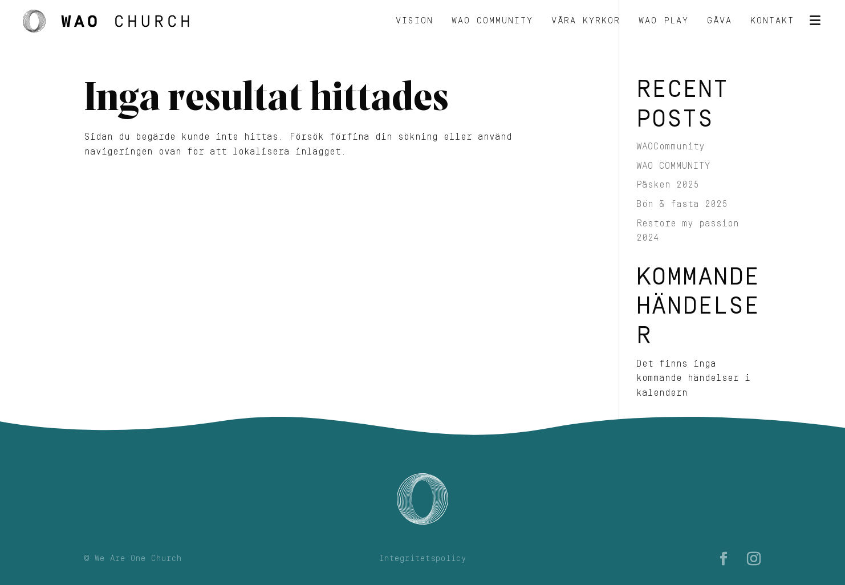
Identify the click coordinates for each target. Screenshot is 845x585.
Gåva (719, 21)
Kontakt (772, 21)
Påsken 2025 (667, 185)
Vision (414, 21)
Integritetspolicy (422, 558)
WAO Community (492, 21)
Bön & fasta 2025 (682, 204)
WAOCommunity (670, 146)
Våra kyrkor (585, 21)
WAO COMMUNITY (673, 166)
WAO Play (664, 21)
